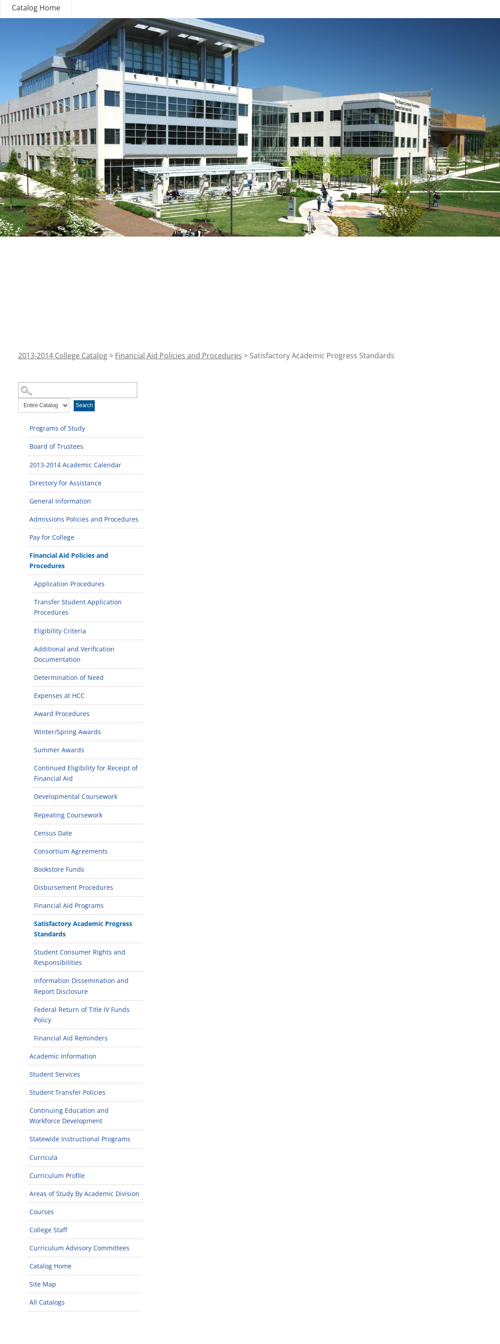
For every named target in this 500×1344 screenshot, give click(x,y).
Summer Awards (59, 750)
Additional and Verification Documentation (74, 654)
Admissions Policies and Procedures (84, 519)
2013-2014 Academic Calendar (75, 465)
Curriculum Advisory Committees (79, 1248)
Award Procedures (62, 713)
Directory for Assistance (65, 483)
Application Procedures (69, 583)
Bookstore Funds (59, 869)
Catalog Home (36, 8)
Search (84, 405)
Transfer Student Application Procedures (78, 607)
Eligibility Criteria (60, 631)
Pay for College (51, 537)
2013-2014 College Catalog (62, 356)
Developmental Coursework (75, 796)
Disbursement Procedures (73, 887)
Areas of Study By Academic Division (84, 1193)
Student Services (54, 1074)
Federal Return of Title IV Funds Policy (82, 1014)
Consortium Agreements (71, 851)
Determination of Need (69, 677)
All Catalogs (47, 1302)
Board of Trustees (56, 446)
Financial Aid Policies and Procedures (178, 356)
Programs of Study (57, 428)
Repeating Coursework (68, 815)
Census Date (53, 833)
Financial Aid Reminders (71, 1038)
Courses (41, 1211)
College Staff (48, 1229)
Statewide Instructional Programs (79, 1139)
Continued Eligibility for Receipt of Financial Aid (86, 773)
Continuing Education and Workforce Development (69, 1115)
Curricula (43, 1157)
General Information (60, 501)
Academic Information (62, 1056)
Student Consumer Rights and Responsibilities (79, 957)
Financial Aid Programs (69, 905)
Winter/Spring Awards (67, 731)
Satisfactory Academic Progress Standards (83, 928)
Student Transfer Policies (67, 1092)
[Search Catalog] (77, 390)
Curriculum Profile (57, 1175)
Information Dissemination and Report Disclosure (81, 985)
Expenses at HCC (59, 695)
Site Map (42, 1284)
